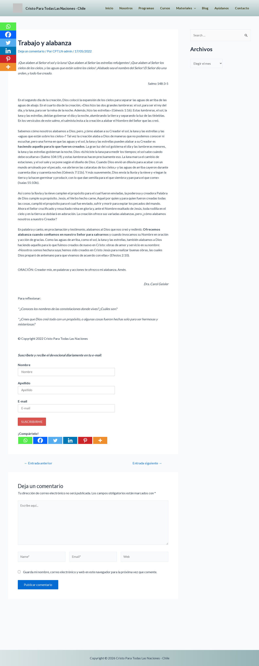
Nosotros (144, 8)
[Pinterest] (85, 457)
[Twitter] (55, 457)
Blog (229, 8)
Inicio (127, 8)
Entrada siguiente (146, 479)
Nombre (24, 381)
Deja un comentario (31, 67)
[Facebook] (40, 457)
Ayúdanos (130, 24)
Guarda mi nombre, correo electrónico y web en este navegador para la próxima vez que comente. (90, 591)
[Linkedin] (70, 457)
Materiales (209, 8)
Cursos (187, 8)
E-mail (22, 418)
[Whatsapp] (25, 457)
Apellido (24, 399)
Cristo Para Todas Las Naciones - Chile (75, 16)
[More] (100, 457)
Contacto (151, 24)
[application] (217, 8)
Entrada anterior (39, 479)
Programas (166, 8)
